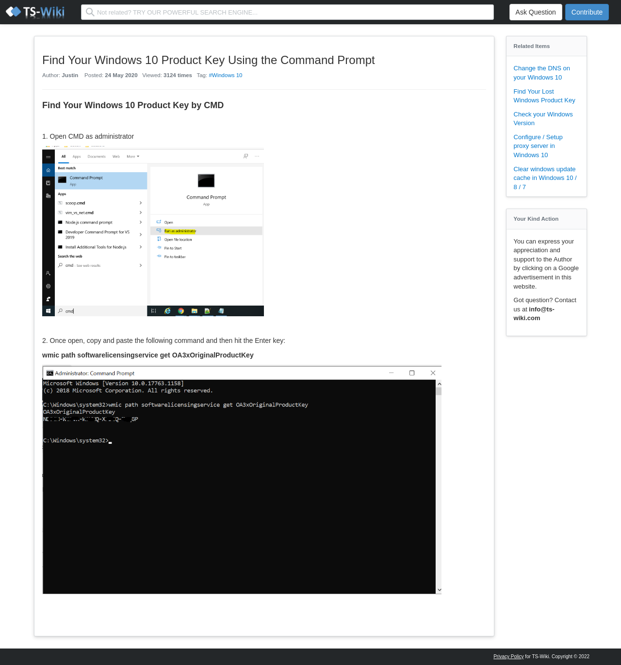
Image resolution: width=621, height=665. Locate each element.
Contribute (587, 12)
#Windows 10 (225, 75)
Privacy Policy (508, 656)
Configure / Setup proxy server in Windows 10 (538, 146)
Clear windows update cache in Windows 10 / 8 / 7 (545, 178)
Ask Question (536, 12)
